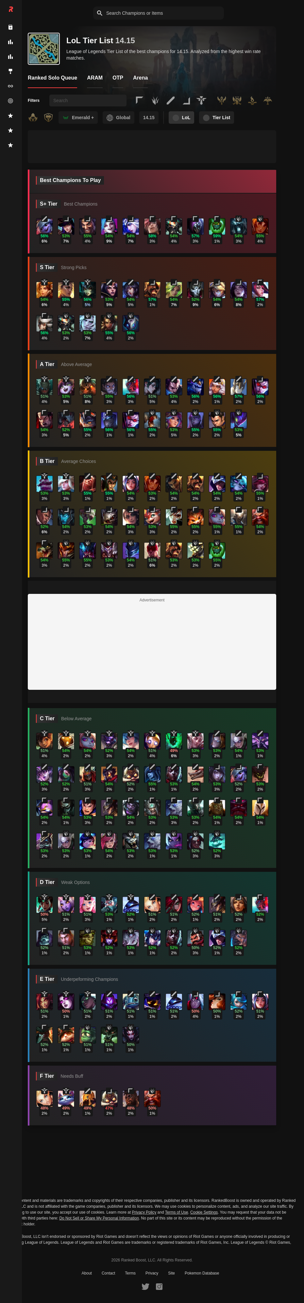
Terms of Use (176, 1212)
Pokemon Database (202, 1273)
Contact (108, 1273)
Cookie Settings (204, 1212)
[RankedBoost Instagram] (159, 1286)
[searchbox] (88, 100)
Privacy (151, 1273)
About (87, 1273)
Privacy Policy (144, 1212)
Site (171, 1273)
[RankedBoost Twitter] (145, 1286)
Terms (130, 1273)
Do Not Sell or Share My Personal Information (99, 1218)
